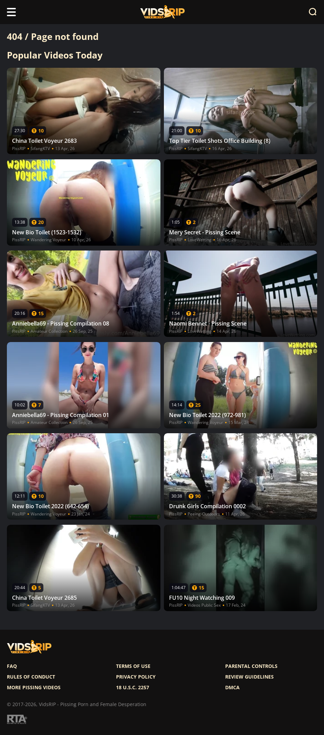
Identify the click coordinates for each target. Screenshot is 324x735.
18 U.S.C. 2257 (132, 687)
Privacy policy (136, 677)
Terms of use (133, 666)
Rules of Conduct (31, 677)
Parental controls (251, 666)
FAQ (12, 666)
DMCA (232, 687)
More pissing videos (34, 687)
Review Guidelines (249, 677)
